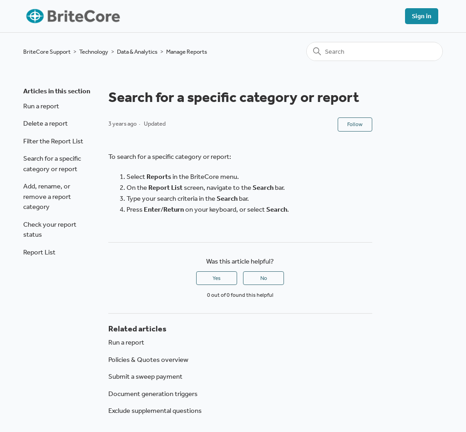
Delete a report (45, 123)
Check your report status (49, 229)
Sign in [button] (421, 16)
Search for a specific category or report (52, 163)
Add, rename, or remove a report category (47, 196)
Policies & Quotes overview (148, 360)
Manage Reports (186, 51)
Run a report (41, 106)
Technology (93, 51)
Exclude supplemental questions (155, 411)
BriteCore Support (47, 51)
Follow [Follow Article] (355, 124)
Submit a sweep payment (145, 376)
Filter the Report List (53, 141)
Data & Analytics (137, 51)
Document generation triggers (153, 394)
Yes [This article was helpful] (217, 278)
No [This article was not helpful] (263, 278)
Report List (39, 252)
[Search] (374, 51)
